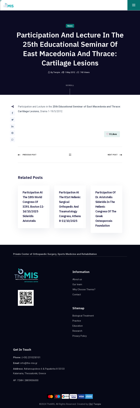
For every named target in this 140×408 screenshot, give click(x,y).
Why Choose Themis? (83, 289)
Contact (76, 294)
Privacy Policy (79, 336)
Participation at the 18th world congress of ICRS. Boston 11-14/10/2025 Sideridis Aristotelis (33, 207)
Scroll (70, 90)
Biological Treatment (83, 315)
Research (77, 330)
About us (77, 279)
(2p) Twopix (95, 404)
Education (77, 325)
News (70, 26)
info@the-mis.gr (28, 363)
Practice (76, 320)
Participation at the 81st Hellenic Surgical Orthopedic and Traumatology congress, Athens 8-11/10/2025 (70, 207)
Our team (77, 284)
